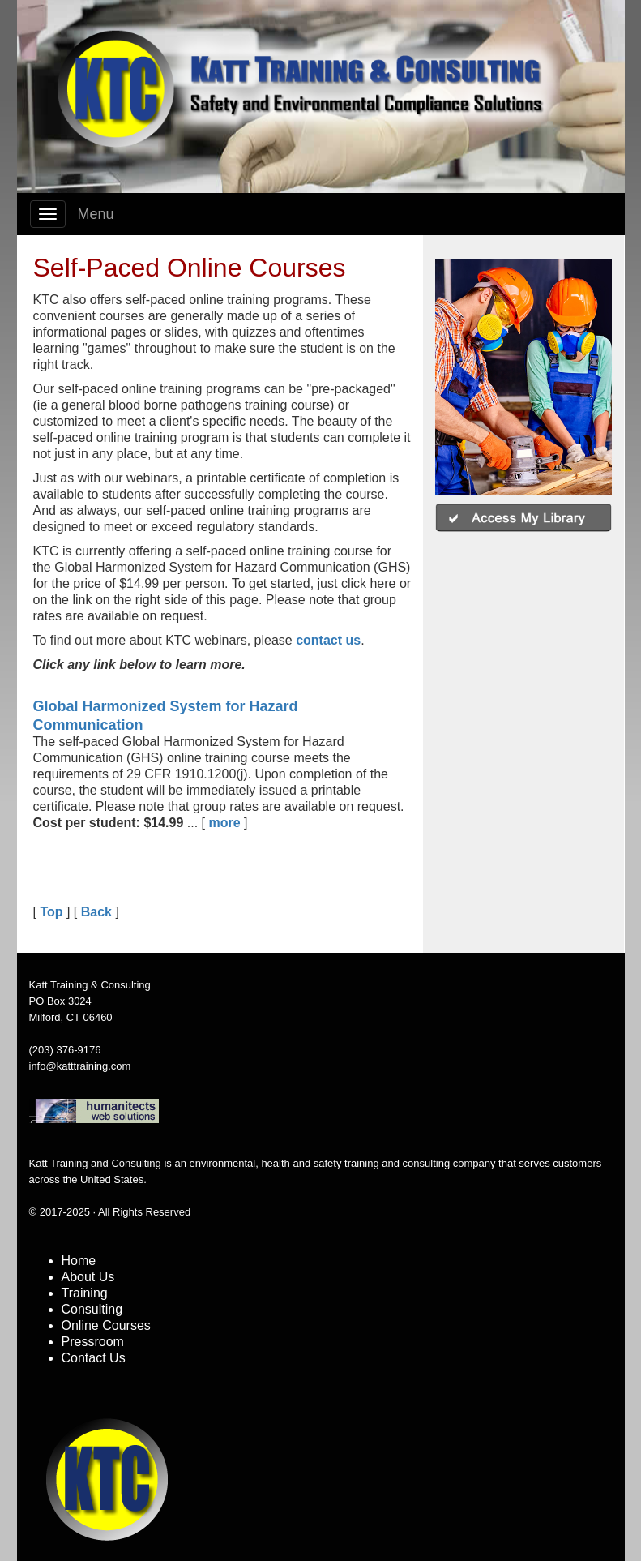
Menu (96, 214)
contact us (328, 640)
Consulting (92, 1309)
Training (85, 1293)
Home (79, 1260)
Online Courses (106, 1325)
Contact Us (94, 1358)
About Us (88, 1277)
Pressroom (93, 1342)
